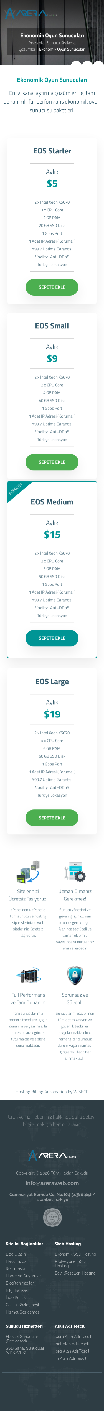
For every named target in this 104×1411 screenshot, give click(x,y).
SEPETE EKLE (52, 287)
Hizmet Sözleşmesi (23, 1312)
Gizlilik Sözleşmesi (22, 1305)
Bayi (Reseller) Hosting (75, 1273)
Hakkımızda (16, 1261)
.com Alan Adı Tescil (73, 1336)
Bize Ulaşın (16, 1254)
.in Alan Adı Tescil (70, 1358)
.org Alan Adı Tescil (72, 1351)
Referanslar (16, 1268)
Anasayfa (36, 43)
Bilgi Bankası (17, 1290)
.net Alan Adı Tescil (72, 1344)
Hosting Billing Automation (41, 1091)
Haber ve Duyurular (23, 1276)
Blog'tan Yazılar (20, 1283)
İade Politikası (18, 1297)
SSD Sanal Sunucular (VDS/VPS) (25, 1350)
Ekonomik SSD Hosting (75, 1254)
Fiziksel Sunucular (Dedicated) (22, 1338)
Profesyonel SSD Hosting (70, 1263)
